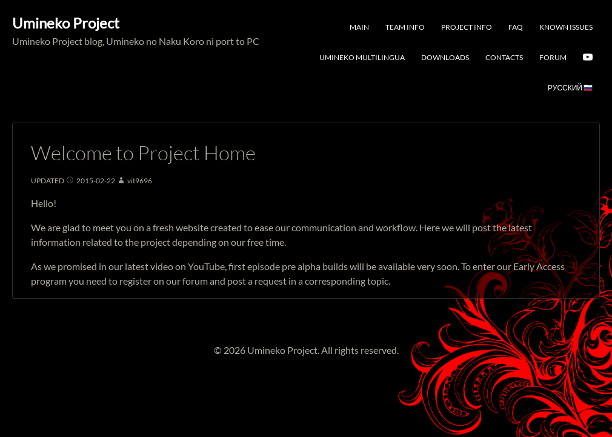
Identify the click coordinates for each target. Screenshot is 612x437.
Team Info (405, 27)
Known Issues (566, 27)
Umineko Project (65, 23)
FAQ (515, 27)
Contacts (504, 57)
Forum (553, 57)
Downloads (445, 57)
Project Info (466, 27)
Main (359, 27)
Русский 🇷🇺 (570, 87)
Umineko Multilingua (362, 57)
